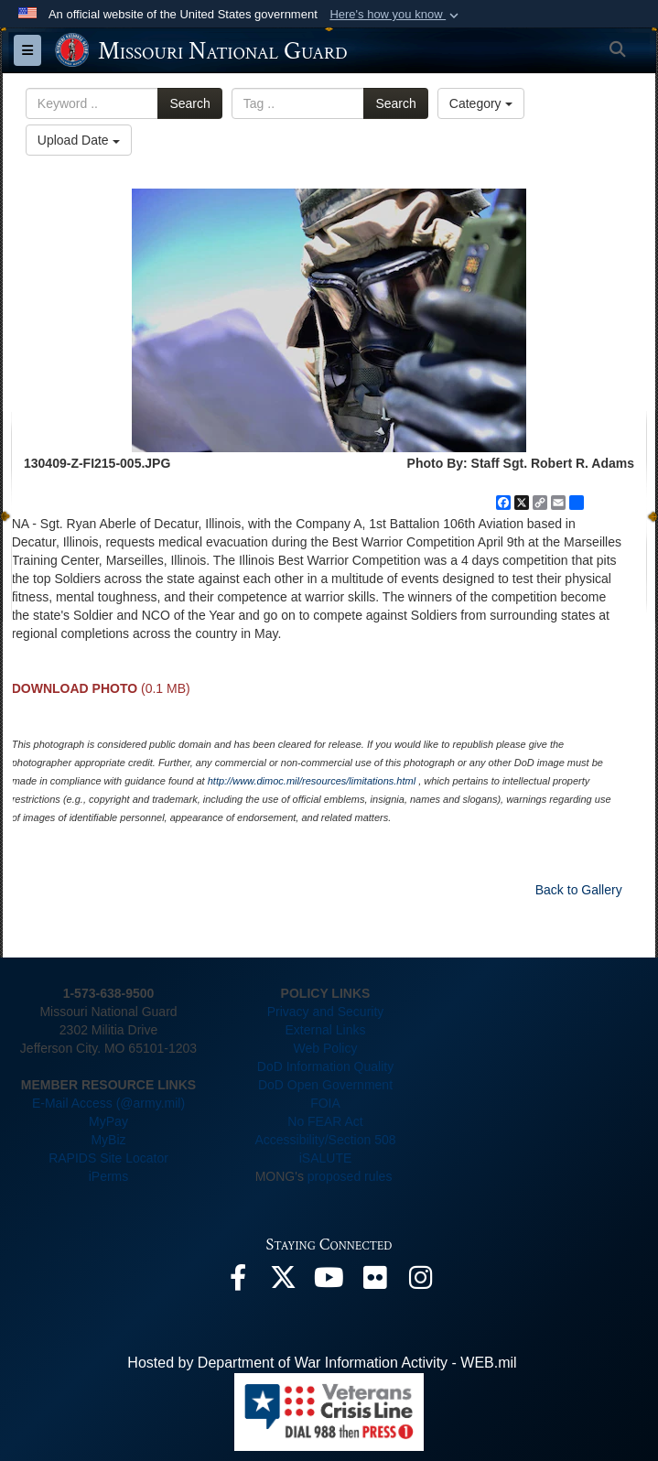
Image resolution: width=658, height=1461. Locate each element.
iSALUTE (325, 1158)
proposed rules (350, 1176)
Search (189, 103)
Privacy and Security (325, 1011)
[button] (395, 14)
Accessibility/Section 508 (324, 1139)
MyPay (108, 1121)
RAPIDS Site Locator (108, 1158)
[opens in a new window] (238, 1282)
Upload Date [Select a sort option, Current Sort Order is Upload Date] (79, 140)
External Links (326, 1030)
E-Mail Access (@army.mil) (108, 1103)
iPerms (109, 1176)
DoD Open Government (325, 1084)
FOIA (325, 1103)
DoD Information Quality (325, 1066)
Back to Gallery (578, 889)
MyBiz (108, 1139)
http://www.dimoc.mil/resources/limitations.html (311, 780)
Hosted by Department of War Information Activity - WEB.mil (321, 1362)
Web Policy (326, 1048)
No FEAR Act (324, 1121)
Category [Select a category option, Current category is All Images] (480, 103)
